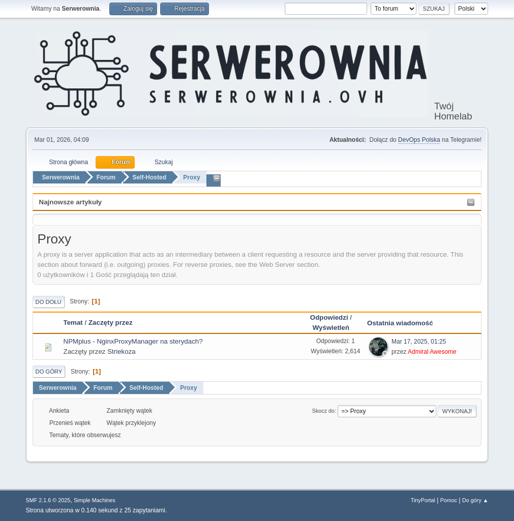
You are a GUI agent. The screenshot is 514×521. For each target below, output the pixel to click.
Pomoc (449, 500)
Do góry (49, 372)
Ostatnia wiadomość (404, 323)
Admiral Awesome (432, 351)
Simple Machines (94, 500)
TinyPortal (423, 500)
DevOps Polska (419, 139)
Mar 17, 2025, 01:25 (418, 341)
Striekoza (121, 351)
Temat (73, 322)
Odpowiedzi (329, 317)
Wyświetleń (331, 327)
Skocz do (323, 411)
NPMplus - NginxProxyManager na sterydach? (133, 341)
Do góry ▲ (475, 500)
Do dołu (49, 302)
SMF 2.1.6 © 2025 (48, 500)
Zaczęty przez (110, 322)
